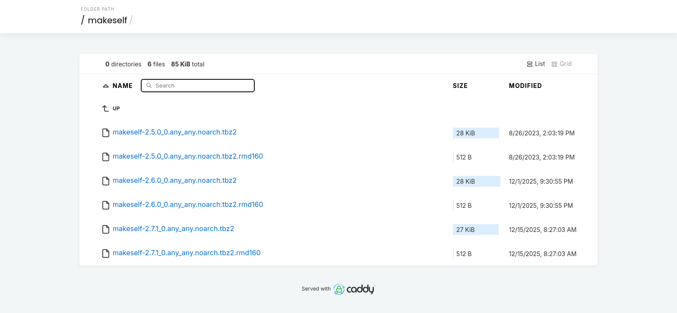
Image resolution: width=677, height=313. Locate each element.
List (535, 64)
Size (460, 85)
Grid (561, 64)
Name (124, 85)
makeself (107, 20)
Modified (525, 85)
